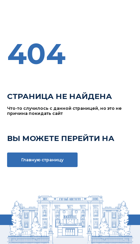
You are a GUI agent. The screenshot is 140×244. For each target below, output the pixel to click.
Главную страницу (42, 159)
